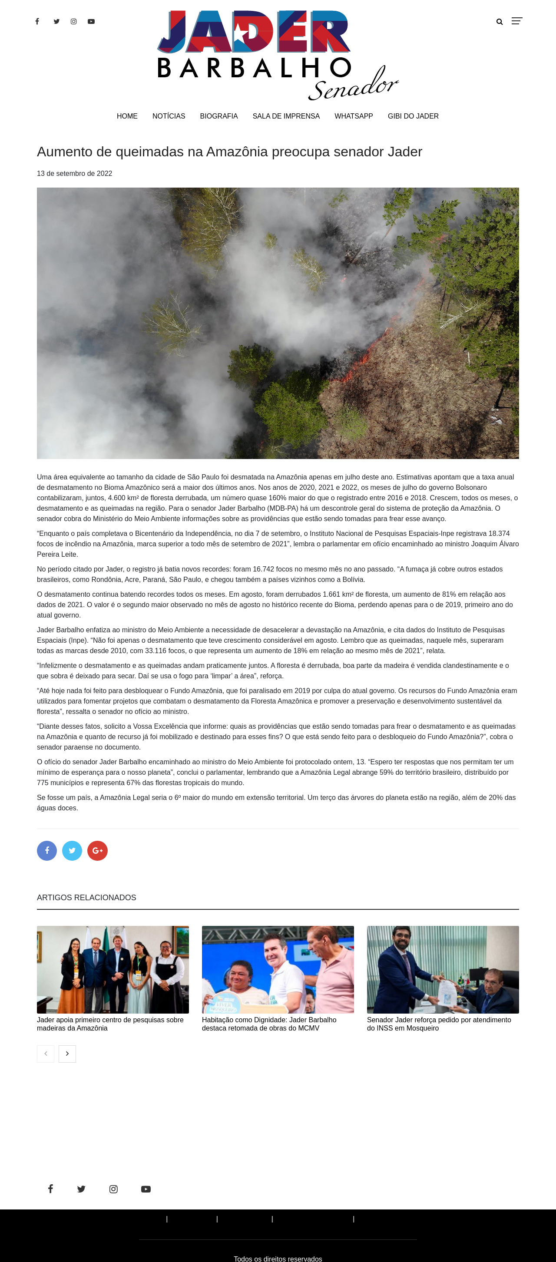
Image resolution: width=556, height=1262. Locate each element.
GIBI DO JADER (413, 116)
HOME (127, 116)
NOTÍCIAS (168, 116)
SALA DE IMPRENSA (286, 116)
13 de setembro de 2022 (74, 173)
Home (148, 1220)
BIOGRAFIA (219, 116)
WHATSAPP (353, 116)
